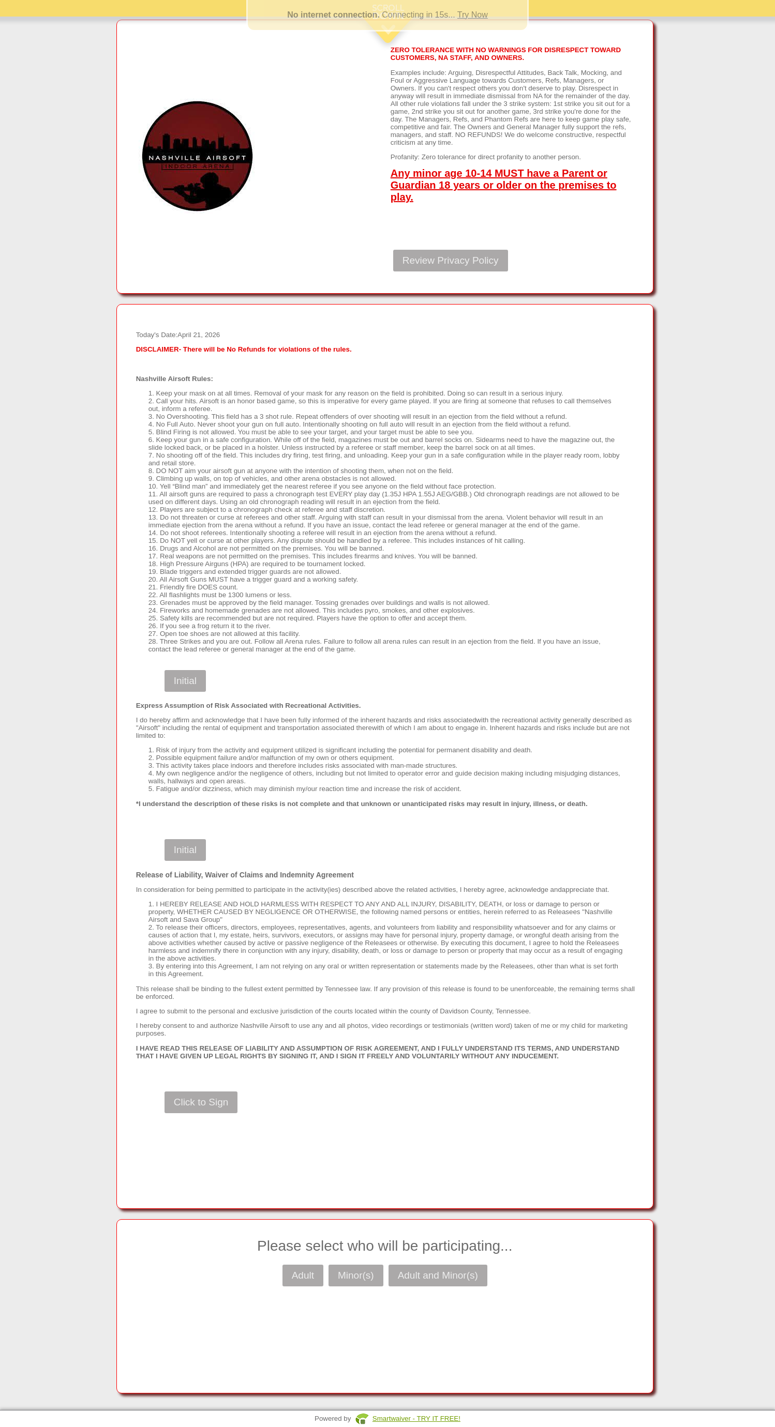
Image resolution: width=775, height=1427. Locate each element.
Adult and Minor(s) (438, 1275)
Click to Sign (201, 1102)
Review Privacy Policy (451, 260)
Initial (185, 680)
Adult (303, 1275)
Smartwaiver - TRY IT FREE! (416, 1418)
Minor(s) (356, 1275)
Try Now (472, 14)
